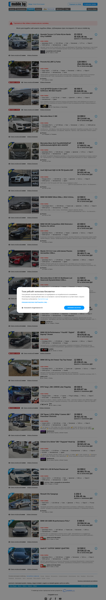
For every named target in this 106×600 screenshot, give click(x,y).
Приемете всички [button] (74, 308)
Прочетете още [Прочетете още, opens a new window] (43, 299)
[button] (53, 302)
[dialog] (53, 300)
